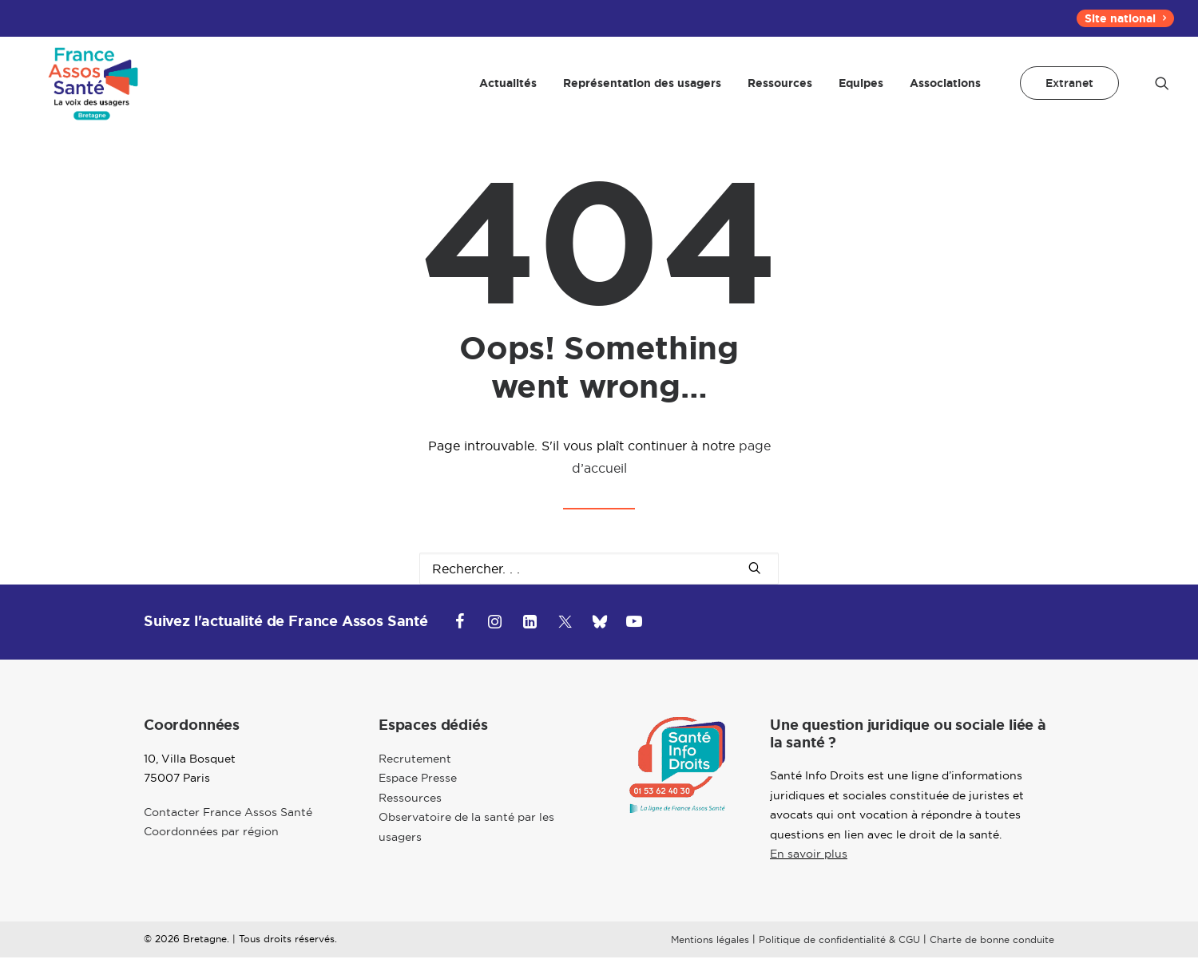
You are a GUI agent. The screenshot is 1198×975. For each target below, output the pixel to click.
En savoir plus (808, 872)
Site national (1125, 18)
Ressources (780, 92)
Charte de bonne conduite (992, 957)
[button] (1162, 92)
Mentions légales (710, 957)
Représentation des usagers (642, 92)
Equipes (861, 92)
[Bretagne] (93, 92)
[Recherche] (599, 586)
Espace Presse (418, 795)
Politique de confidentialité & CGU (839, 957)
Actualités (508, 92)
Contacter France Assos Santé (228, 829)
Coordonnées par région (211, 848)
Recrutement (415, 776)
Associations (945, 92)
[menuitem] (1125, 18)
